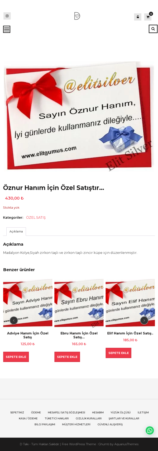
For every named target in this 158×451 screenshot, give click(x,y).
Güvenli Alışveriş (110, 424)
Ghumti (103, 444)
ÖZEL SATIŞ (36, 218)
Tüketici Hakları (57, 418)
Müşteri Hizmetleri (76, 424)
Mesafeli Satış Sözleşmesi (66, 412)
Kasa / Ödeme (28, 418)
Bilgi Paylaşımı (45, 424)
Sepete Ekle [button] (16, 357)
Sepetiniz (17, 412)
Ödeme (36, 412)
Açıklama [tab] (16, 231)
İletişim (143, 412)
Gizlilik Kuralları (89, 418)
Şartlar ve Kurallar (124, 418)
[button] (150, 430)
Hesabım (98, 412)
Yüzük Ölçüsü (121, 412)
